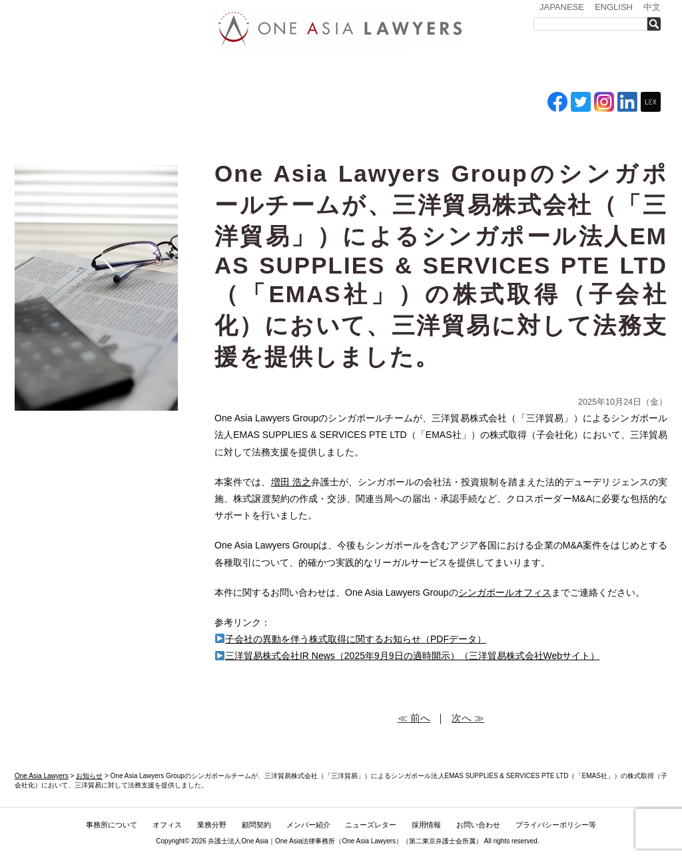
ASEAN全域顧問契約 (325, 72)
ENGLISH (614, 7)
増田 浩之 (291, 482)
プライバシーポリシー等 (555, 825)
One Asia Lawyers (369, 841)
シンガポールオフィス (504, 592)
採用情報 (544, 72)
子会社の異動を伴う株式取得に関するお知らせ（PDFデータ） (350, 639)
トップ (48, 72)
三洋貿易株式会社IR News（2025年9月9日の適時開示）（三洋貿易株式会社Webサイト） (407, 655)
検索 (657, 24)
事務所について (124, 72)
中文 (652, 7)
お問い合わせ (619, 72)
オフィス (199, 72)
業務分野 (257, 72)
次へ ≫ (468, 718)
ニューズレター (471, 72)
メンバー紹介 (395, 72)
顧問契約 (256, 825)
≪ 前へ (414, 718)
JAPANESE (561, 7)
